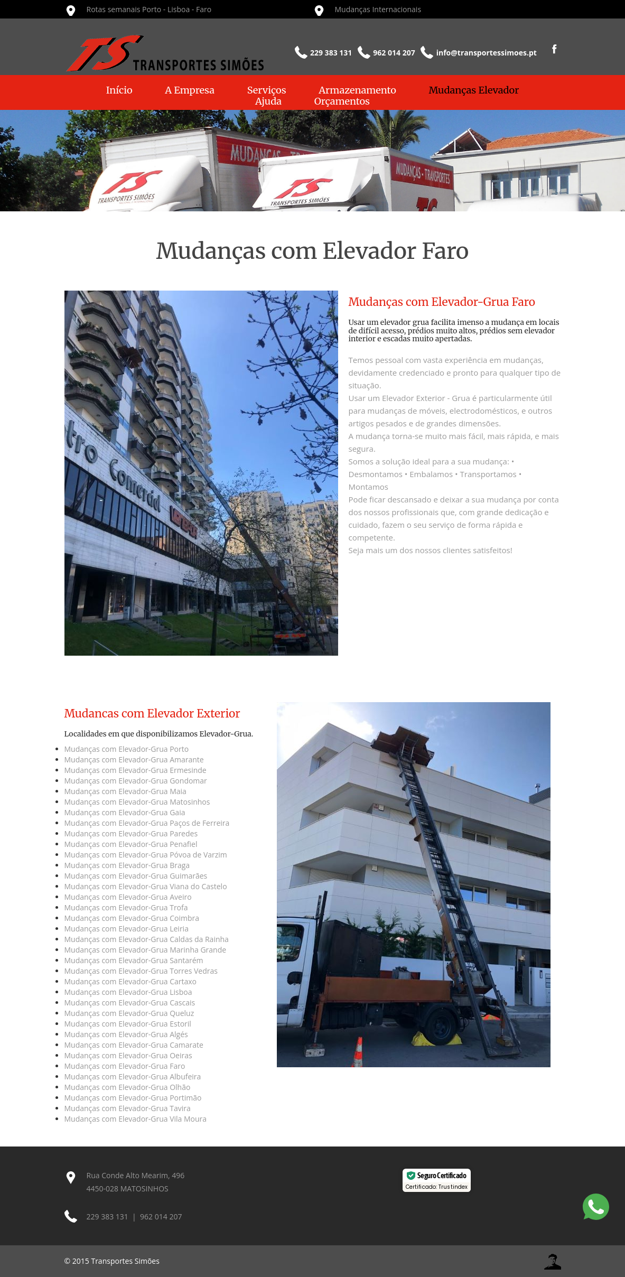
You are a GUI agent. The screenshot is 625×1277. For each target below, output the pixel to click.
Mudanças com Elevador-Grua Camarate (133, 1045)
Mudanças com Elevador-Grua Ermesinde (135, 770)
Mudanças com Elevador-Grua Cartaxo (130, 981)
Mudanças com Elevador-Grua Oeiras (128, 1055)
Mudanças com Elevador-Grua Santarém (133, 960)
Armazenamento (357, 90)
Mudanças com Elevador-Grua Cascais (129, 1003)
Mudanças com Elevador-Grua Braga (127, 865)
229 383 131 (107, 1216)
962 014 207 (161, 1216)
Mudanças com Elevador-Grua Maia (125, 791)
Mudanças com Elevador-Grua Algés (126, 1034)
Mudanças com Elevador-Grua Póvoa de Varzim (145, 855)
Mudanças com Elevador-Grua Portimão (133, 1098)
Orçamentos (342, 101)
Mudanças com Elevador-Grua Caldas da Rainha (146, 939)
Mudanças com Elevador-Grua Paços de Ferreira (147, 823)
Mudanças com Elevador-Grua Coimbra (132, 918)
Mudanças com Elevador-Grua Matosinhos (137, 802)
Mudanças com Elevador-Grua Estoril (127, 1024)
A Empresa (189, 90)
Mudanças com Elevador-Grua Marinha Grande (145, 950)
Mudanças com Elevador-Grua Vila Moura (135, 1119)
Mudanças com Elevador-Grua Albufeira (132, 1076)
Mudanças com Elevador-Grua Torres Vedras (141, 971)
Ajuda (268, 101)
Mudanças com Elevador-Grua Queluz (129, 1013)
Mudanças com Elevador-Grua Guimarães (136, 876)
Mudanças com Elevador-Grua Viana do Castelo (145, 886)
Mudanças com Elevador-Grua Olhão (127, 1087)
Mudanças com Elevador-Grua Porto (126, 749)
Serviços (266, 90)
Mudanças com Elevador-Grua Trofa (126, 907)
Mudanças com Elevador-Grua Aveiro (128, 897)
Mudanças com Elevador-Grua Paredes (131, 833)
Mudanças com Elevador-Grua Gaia (124, 812)
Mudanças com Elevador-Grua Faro (124, 1066)
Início (119, 90)
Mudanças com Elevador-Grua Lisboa (128, 992)
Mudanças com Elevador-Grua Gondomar (135, 781)
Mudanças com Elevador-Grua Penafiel (131, 844)
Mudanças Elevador (474, 90)
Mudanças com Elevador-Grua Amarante (134, 759)
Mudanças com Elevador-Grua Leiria (126, 929)
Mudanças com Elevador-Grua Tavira (127, 1108)
